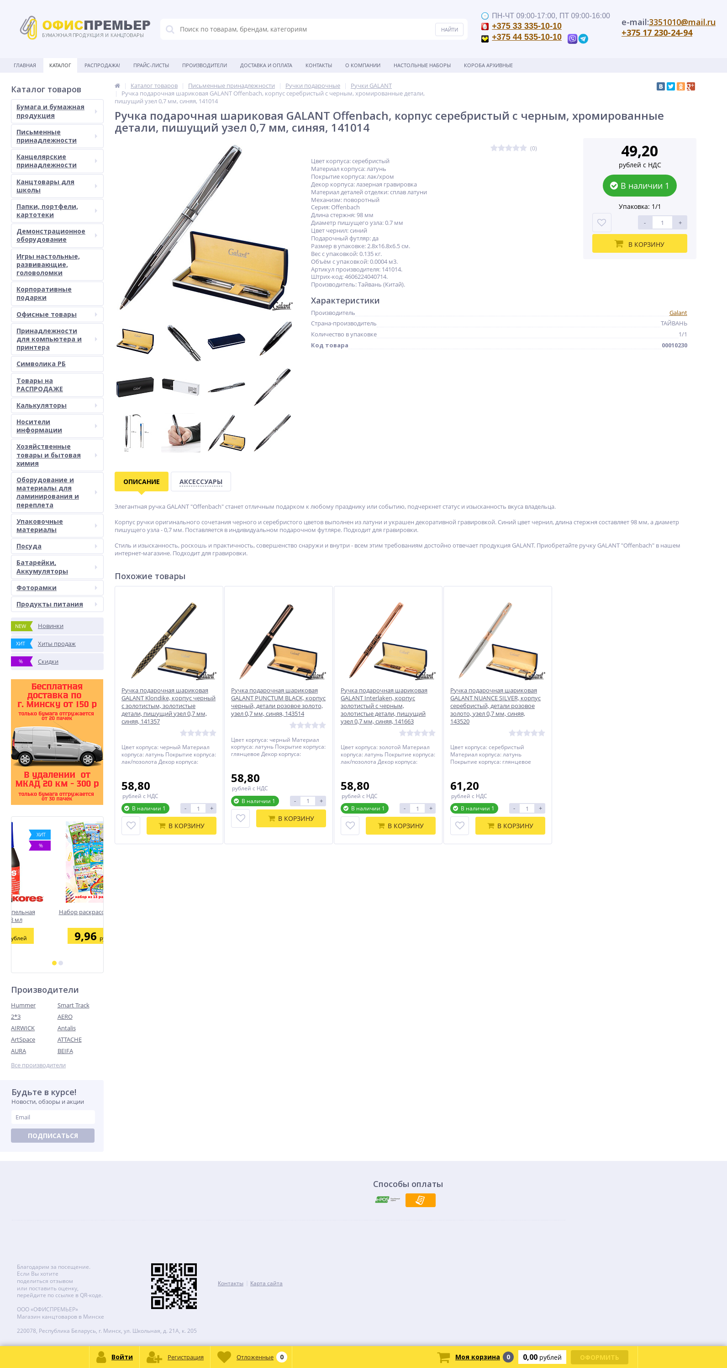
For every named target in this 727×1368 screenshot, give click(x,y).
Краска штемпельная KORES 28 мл (57, 915)
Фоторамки (56, 587)
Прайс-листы (151, 65)
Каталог (60, 65)
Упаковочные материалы (56, 525)
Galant (678, 313)
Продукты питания (56, 604)
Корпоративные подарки (44, 293)
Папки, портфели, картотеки (56, 210)
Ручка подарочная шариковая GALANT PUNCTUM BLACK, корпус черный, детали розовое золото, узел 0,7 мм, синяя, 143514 (278, 702)
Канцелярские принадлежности (56, 160)
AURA (18, 1051)
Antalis (67, 1028)
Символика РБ (41, 363)
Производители (204, 65)
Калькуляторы (56, 405)
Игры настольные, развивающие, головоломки (48, 264)
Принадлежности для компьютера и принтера (56, 338)
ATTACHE (70, 1039)
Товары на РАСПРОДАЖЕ (39, 384)
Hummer (23, 1005)
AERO (65, 1016)
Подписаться (53, 1135)
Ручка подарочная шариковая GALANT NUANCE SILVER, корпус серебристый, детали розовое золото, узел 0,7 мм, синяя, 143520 (495, 706)
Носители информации (56, 425)
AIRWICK (23, 1028)
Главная (25, 65)
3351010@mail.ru (682, 21)
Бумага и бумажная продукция (56, 110)
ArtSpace (23, 1039)
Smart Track (74, 1005)
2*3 (16, 1016)
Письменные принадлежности (56, 136)
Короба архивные (488, 65)
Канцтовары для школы (56, 185)
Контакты (319, 65)
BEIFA (65, 1051)
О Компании (362, 65)
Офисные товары (56, 314)
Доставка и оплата (266, 65)
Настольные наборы (422, 65)
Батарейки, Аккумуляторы (56, 566)
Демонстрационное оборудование (56, 235)
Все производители (38, 1065)
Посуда (56, 546)
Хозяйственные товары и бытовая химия (56, 454)
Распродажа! (102, 65)
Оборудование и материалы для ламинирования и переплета (56, 492)
